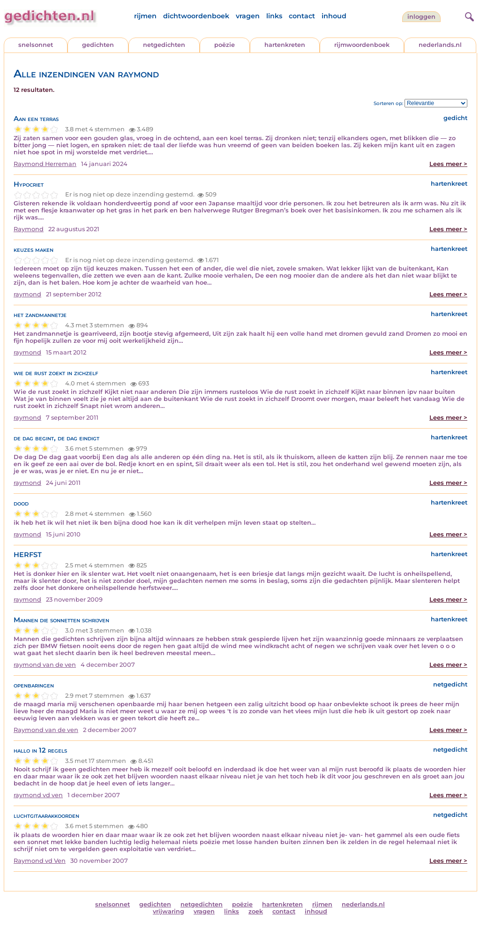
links (274, 16)
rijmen (145, 16)
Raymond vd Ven (40, 860)
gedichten (98, 44)
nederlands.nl (440, 44)
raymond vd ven (38, 795)
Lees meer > (448, 163)
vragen (248, 16)
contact (302, 16)
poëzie (224, 44)
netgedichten (164, 44)
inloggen (421, 16)
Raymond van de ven (46, 729)
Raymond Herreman (45, 163)
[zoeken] (468, 15)
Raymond (29, 229)
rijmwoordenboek (362, 44)
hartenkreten (284, 44)
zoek (255, 911)
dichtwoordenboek (196, 16)
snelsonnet (35, 44)
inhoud (334, 16)
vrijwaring (168, 911)
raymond (27, 294)
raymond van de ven (45, 664)
